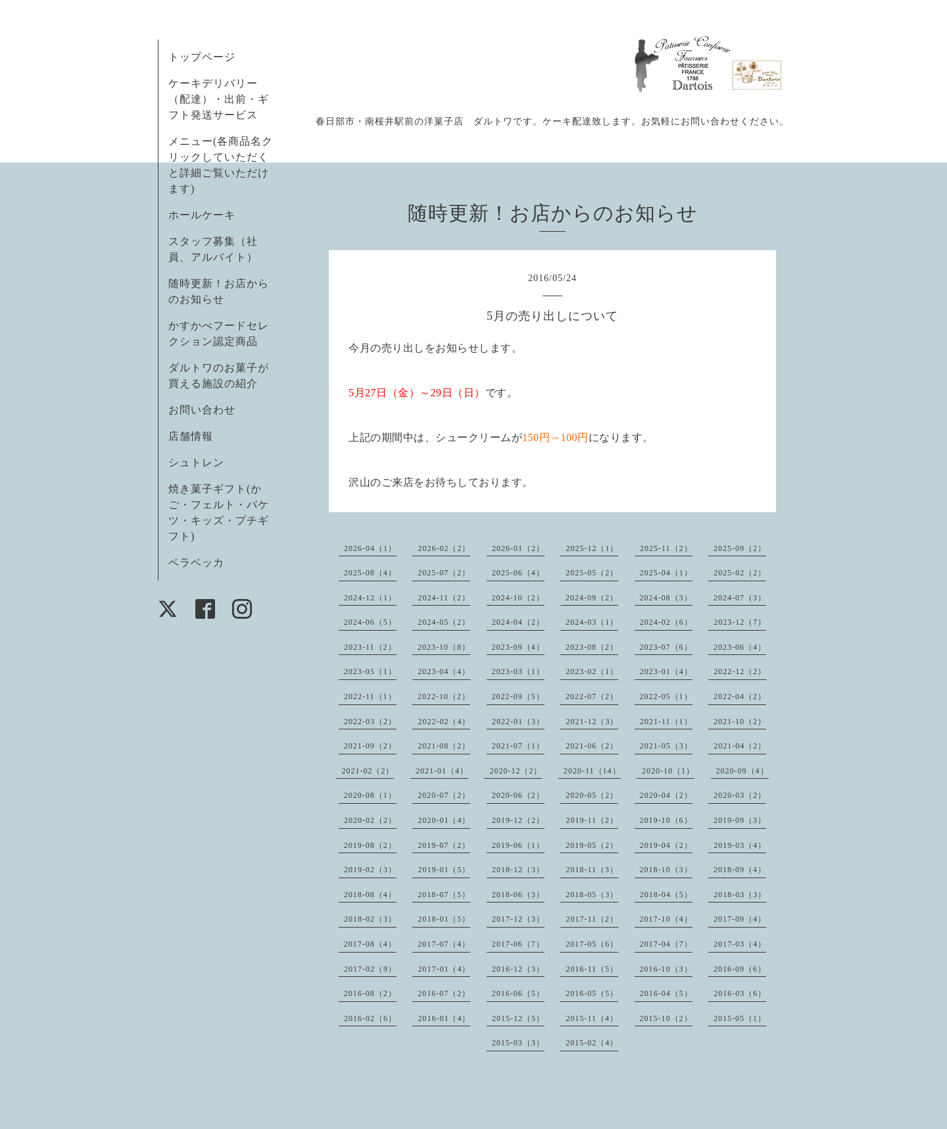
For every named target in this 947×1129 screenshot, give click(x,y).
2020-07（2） (444, 795)
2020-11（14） (592, 770)
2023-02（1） (592, 671)
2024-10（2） (518, 597)
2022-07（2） (592, 696)
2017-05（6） (592, 944)
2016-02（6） (370, 1018)
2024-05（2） (444, 622)
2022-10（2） (444, 696)
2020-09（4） (742, 770)
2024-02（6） (666, 622)
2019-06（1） (518, 845)
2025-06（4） (518, 572)
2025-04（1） (666, 572)
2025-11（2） (666, 548)
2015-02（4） (592, 1042)
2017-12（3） (518, 919)
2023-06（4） (740, 647)
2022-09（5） (518, 696)
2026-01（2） (518, 548)
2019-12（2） (518, 820)
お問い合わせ (201, 409)
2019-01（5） (444, 869)
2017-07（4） (444, 944)
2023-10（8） (444, 647)
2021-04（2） (740, 745)
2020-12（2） (515, 770)
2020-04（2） (666, 795)
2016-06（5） (518, 993)
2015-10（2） (666, 1018)
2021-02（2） (367, 770)
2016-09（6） (740, 969)
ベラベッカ (196, 562)
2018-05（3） (592, 894)
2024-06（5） (370, 622)
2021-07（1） (518, 745)
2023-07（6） (666, 647)
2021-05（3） (666, 745)
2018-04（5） (666, 894)
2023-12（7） (740, 622)
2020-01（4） (444, 820)
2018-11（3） (592, 869)
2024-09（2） (592, 597)
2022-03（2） (370, 721)
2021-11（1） (666, 721)
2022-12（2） (740, 671)
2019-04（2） (666, 845)
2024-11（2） (444, 597)
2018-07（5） (444, 894)
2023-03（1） (518, 671)
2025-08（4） (370, 572)
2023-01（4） (666, 671)
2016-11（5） (592, 969)
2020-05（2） (592, 795)
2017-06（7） (518, 944)
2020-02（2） (370, 820)
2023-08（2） (592, 647)
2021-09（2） (370, 745)
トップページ (201, 57)
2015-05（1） (740, 1018)
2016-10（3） (666, 969)
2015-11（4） (592, 1018)
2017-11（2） (592, 919)
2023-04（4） (444, 671)
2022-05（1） (666, 696)
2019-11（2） (592, 820)
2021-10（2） (740, 721)
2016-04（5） (666, 993)
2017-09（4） (740, 919)
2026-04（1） (370, 548)
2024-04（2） (518, 622)
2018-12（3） (518, 869)
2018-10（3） (666, 869)
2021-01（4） (442, 770)
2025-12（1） (592, 548)
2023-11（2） (370, 647)
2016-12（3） (518, 969)
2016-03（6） (740, 993)
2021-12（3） (592, 721)
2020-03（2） (740, 795)
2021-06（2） (592, 745)
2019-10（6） (666, 820)
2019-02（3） (370, 869)
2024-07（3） (740, 597)
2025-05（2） (592, 572)
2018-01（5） (444, 919)
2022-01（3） (518, 721)
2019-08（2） (370, 845)
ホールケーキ (201, 215)
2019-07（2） (444, 845)
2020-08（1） (370, 795)
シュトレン (196, 462)
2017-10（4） (666, 919)
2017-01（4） (444, 969)
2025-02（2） (740, 572)
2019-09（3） (740, 820)
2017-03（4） (740, 944)
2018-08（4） (370, 894)
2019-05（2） (592, 845)
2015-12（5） (518, 1018)
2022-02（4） (444, 721)
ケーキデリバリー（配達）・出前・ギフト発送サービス (218, 99)
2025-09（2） (740, 548)
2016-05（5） (592, 993)
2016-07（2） (444, 993)
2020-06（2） (518, 795)
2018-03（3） (740, 894)
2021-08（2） (444, 745)
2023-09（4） (518, 647)
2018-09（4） (740, 869)
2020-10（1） (668, 770)
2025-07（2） (444, 572)
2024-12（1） (370, 597)
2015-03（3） (518, 1042)
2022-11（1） (370, 696)
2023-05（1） (370, 671)
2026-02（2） (444, 548)
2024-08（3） (666, 597)
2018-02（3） (370, 919)
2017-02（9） (370, 969)
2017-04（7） (666, 944)
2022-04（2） (740, 696)
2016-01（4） (444, 1018)
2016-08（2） (370, 993)
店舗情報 (190, 436)
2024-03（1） (592, 622)
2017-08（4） (370, 944)
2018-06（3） (518, 894)
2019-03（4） (740, 845)
